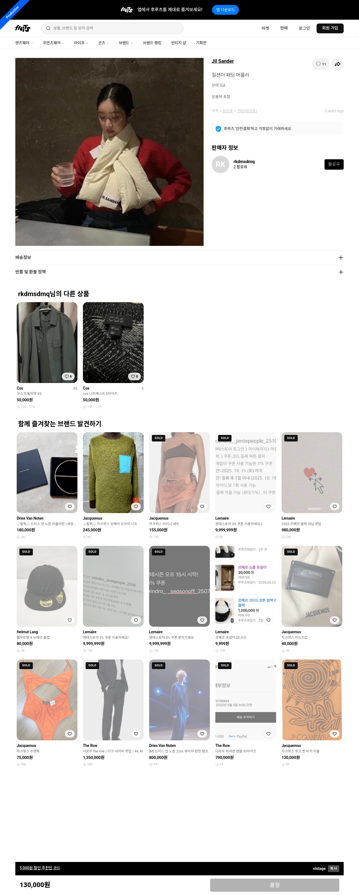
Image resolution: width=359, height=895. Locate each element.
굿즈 (103, 43)
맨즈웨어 (24, 43)
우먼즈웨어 (53, 43)
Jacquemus (92, 518)
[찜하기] (320, 64)
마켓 (265, 28)
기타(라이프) (247, 111)
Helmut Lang (27, 632)
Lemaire (222, 518)
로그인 (304, 28)
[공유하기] (337, 64)
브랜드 (126, 43)
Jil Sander (223, 61)
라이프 (81, 43)
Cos (20, 388)
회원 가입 (330, 28)
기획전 (201, 43)
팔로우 (334, 164)
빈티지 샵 (178, 43)
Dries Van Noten (30, 518)
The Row (90, 745)
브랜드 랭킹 (152, 43)
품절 (275, 885)
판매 (284, 28)
